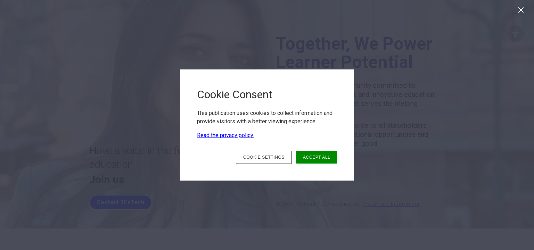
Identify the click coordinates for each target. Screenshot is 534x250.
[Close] (522, 11)
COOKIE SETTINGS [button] (264, 157)
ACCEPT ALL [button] (316, 157)
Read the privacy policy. (225, 135)
